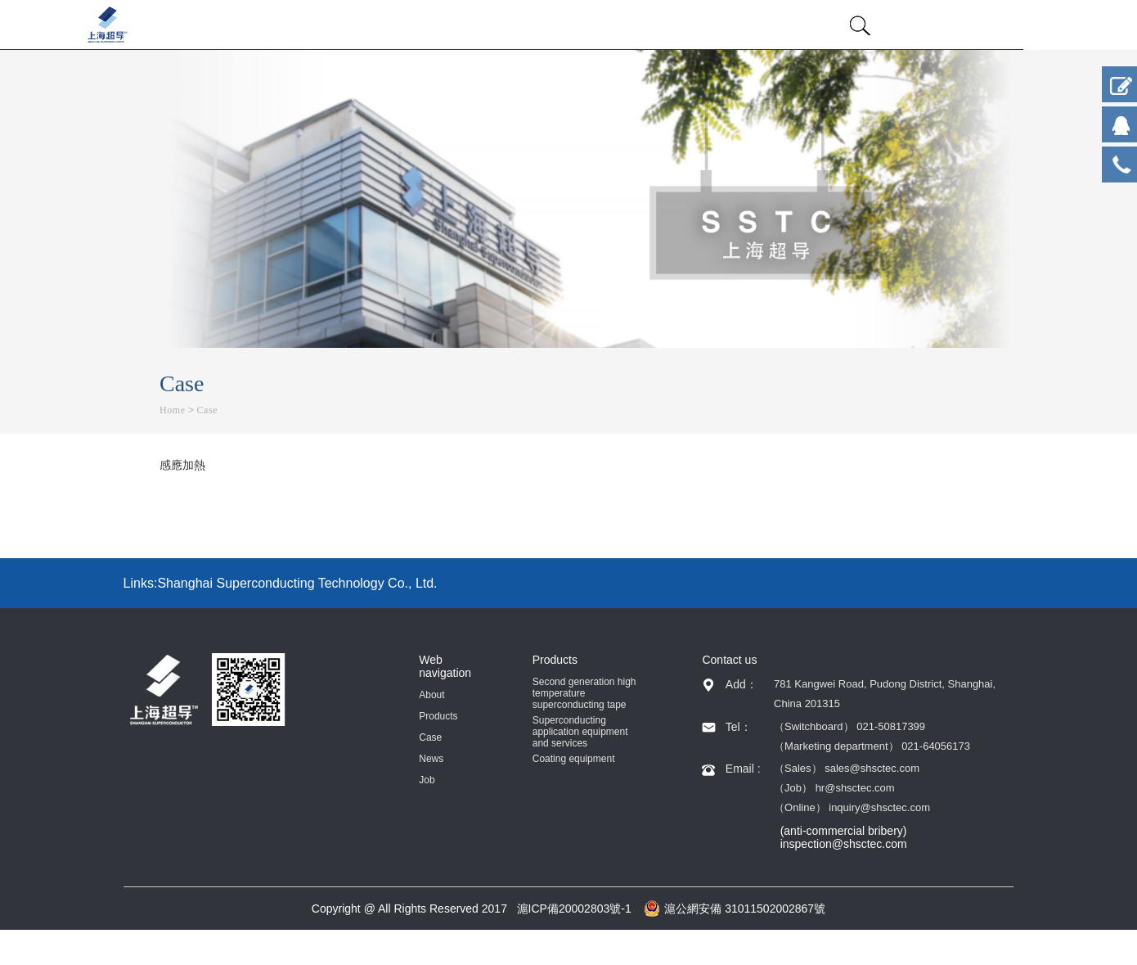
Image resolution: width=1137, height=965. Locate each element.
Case (207, 410)
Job (426, 780)
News (431, 758)
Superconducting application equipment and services (580, 732)
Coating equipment (574, 758)
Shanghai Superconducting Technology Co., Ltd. (297, 583)
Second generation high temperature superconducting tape (584, 693)
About (431, 695)
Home (173, 410)
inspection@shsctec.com (843, 843)
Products (438, 716)
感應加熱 (182, 464)
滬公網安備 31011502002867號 (734, 908)
